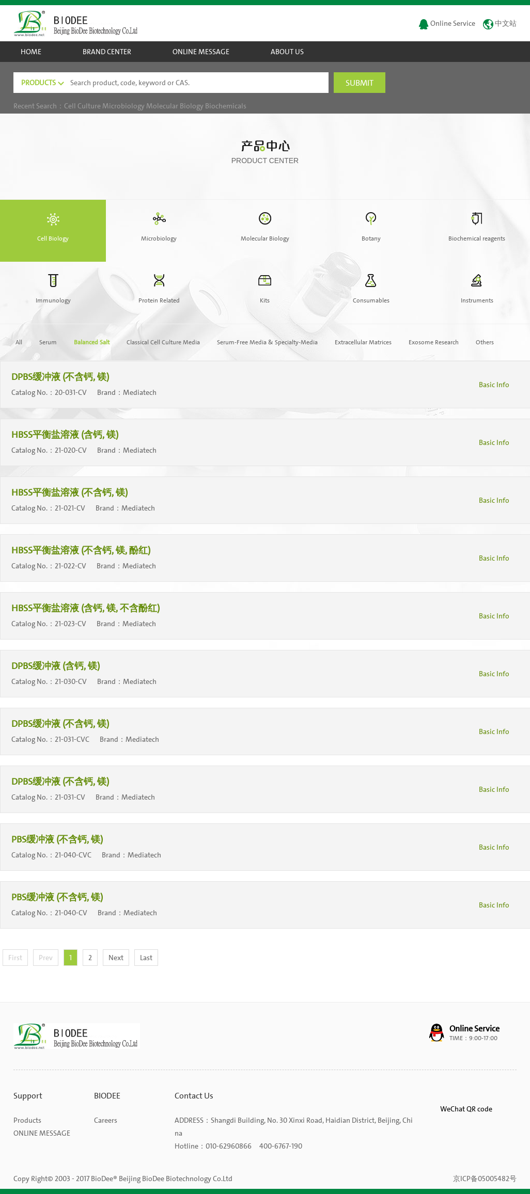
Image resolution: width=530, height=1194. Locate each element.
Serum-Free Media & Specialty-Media (267, 342)
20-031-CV (71, 392)
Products (27, 1120)
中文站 (500, 23)
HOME (31, 51)
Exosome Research (434, 342)
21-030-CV (71, 681)
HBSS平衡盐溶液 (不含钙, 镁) (70, 492)
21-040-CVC (73, 854)
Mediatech (140, 392)
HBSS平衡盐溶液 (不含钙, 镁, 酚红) (81, 550)
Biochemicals (225, 105)
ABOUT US (287, 51)
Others (485, 342)
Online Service (446, 23)
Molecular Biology (175, 105)
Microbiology (123, 105)
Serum (48, 342)
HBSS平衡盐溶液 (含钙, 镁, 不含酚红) (86, 608)
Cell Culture (82, 105)
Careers (105, 1120)
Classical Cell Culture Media (163, 342)
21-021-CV (70, 508)
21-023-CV (70, 623)
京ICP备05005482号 (485, 1178)
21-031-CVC (72, 739)
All (18, 342)
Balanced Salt (92, 342)
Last (146, 957)
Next (115, 957)
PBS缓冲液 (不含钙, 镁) (58, 839)
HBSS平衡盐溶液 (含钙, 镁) (65, 434)
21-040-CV (71, 912)
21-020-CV (71, 450)
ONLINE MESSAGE (201, 51)
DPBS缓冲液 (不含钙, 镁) (61, 377)
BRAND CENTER (107, 51)
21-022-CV (70, 565)
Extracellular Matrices (363, 342)
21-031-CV (70, 797)
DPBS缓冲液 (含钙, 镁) (56, 666)
